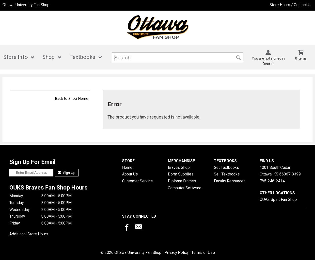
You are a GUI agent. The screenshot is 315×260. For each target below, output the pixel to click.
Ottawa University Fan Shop (25, 4)
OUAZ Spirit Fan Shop (278, 199)
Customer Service (137, 181)
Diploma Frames (182, 181)
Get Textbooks (226, 167)
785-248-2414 (272, 181)
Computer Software (184, 188)
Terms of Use (203, 252)
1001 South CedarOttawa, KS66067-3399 (280, 171)
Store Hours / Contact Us (291, 4)
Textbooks (82, 57)
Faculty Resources (230, 181)
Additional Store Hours (28, 234)
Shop (48, 57)
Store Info (15, 57)
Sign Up (66, 173)
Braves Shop (179, 167)
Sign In (268, 63)
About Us (130, 174)
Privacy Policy (176, 252)
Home (127, 167)
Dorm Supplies (180, 174)
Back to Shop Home (71, 98)
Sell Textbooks (227, 174)
